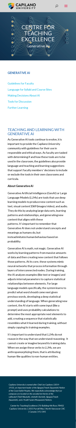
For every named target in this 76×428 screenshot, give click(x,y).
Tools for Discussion (20, 101)
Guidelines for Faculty (21, 83)
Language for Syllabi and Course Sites (30, 89)
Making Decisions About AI (24, 95)
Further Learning (18, 107)
